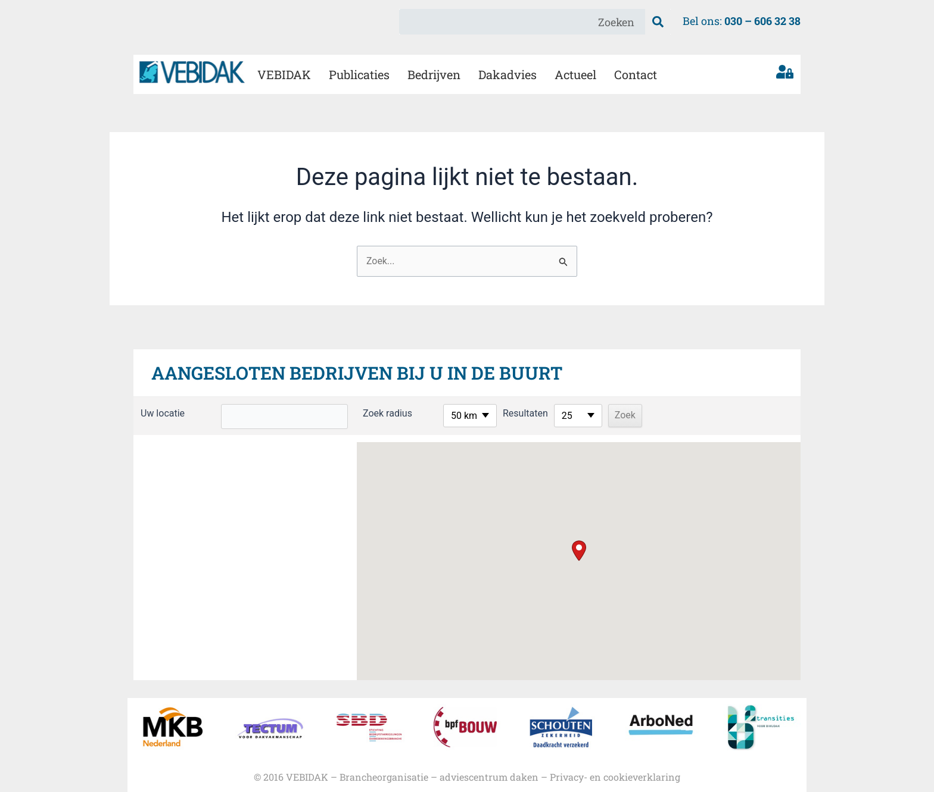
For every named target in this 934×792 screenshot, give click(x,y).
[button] (579, 550)
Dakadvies (507, 74)
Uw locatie (163, 413)
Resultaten (508, 413)
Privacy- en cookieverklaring (615, 777)
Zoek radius (371, 413)
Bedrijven (433, 74)
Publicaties (359, 74)
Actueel (575, 74)
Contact (635, 74)
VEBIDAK (284, 74)
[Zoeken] (658, 22)
